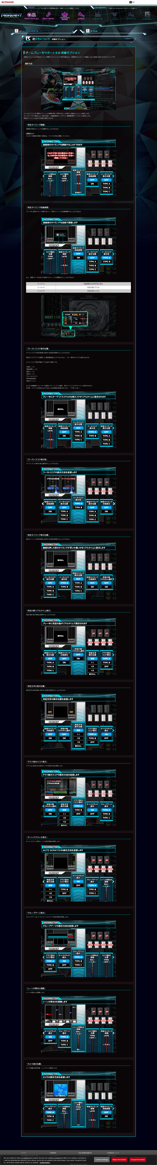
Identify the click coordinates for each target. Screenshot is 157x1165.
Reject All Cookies (119, 1159)
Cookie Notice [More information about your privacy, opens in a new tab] (45, 1162)
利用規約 (53, 1153)
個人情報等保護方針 (85, 1153)
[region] (78, 1160)
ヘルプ (24, 1153)
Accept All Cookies (138, 1159)
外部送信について (113, 1153)
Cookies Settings (101, 1159)
